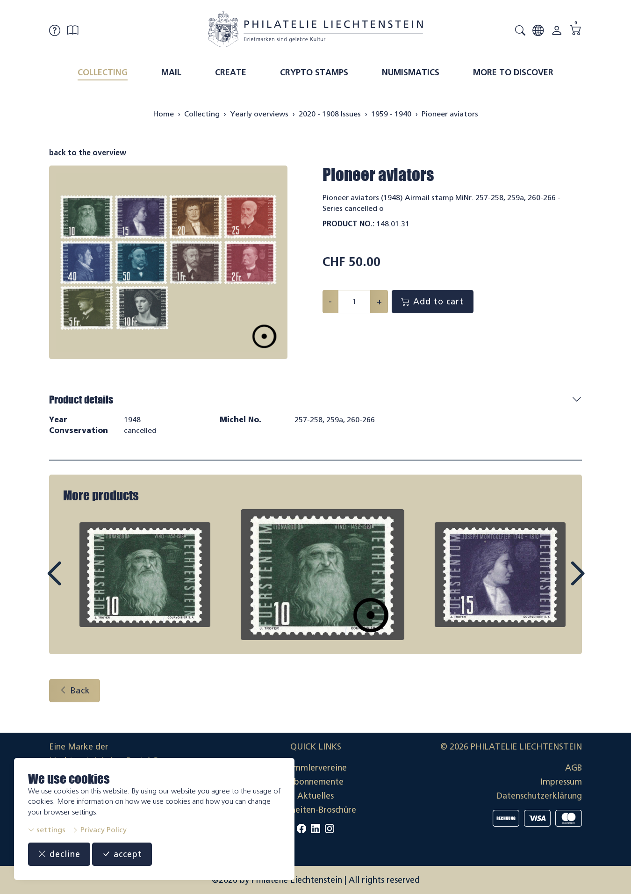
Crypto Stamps (314, 72)
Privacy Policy (99, 829)
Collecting (103, 72)
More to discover (513, 72)
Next (555, 582)
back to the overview (87, 152)
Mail (171, 72)
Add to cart (433, 301)
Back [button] (74, 690)
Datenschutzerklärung (539, 796)
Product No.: (348, 223)
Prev (75, 582)
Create (230, 72)
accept (122, 854)
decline (59, 854)
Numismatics (410, 72)
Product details (81, 399)
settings (46, 829)
